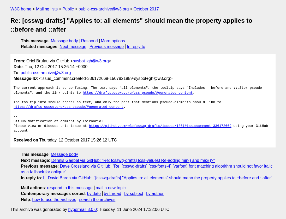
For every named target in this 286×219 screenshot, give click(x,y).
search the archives (97, 199)
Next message (73, 46)
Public (68, 9)
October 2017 (146, 9)
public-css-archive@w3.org (104, 9)
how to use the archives (54, 199)
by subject (133, 193)
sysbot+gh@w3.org (91, 61)
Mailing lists (47, 9)
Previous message (107, 46)
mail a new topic (111, 188)
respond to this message (69, 188)
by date (93, 193)
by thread (112, 193)
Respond (89, 41)
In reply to (136, 46)
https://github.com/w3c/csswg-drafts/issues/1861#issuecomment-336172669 (160, 126)
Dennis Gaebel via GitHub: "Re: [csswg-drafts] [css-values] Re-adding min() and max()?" (133, 160)
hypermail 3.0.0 (82, 209)
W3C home (20, 9)
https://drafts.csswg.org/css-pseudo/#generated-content (138, 93)
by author (155, 193)
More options (113, 41)
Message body (64, 41)
